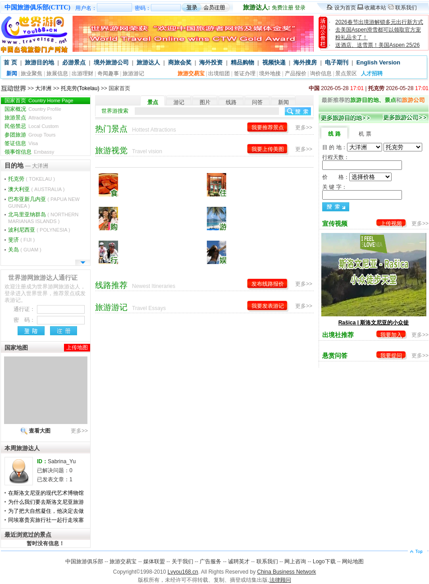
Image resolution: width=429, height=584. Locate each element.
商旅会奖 (180, 62)
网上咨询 (295, 561)
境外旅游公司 (111, 62)
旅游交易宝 (123, 561)
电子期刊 (336, 62)
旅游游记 (133, 73)
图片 (205, 102)
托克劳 (31, 179)
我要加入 (391, 335)
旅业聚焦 (31, 73)
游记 (178, 102)
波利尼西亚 (39, 230)
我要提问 (391, 355)
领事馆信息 (29, 152)
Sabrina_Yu (62, 461)
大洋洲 (43, 88)
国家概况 (33, 109)
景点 (152, 102)
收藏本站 (375, 8)
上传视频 (391, 223)
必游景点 (74, 62)
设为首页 (345, 8)
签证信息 (21, 143)
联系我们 (406, 8)
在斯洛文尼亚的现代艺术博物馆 (46, 493)
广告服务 (210, 561)
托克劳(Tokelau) (80, 88)
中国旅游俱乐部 (84, 561)
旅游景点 (28, 117)
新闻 (283, 102)
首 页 (10, 62)
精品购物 (242, 62)
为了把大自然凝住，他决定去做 (46, 511)
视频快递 (274, 62)
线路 (231, 102)
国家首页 (39, 100)
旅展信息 (57, 73)
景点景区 (346, 73)
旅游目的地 (39, 62)
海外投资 (211, 62)
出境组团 (219, 73)
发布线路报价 (267, 284)
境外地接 (270, 73)
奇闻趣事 (108, 73)
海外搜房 (305, 62)
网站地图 (353, 561)
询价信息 (321, 73)
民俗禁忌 (32, 126)
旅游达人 (148, 62)
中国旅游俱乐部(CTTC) (37, 7)
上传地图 (77, 347)
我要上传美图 (267, 149)
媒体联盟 (154, 561)
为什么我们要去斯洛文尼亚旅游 (46, 502)
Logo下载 (324, 561)
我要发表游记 (267, 306)
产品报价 (295, 73)
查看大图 (39, 431)
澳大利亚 (36, 189)
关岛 (24, 249)
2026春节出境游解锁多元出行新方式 (379, 22)
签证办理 (245, 73)
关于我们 (182, 561)
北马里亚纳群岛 (43, 217)
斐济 (21, 240)
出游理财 (82, 73)
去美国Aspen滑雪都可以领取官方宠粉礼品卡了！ (378, 34)
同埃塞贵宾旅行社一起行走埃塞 (46, 520)
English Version (378, 62)
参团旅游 (30, 135)
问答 (257, 102)
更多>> (79, 431)
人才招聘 (372, 73)
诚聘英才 (239, 561)
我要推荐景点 (267, 127)
